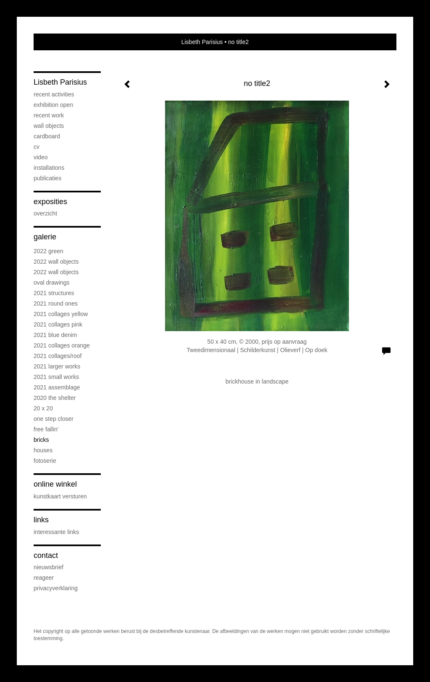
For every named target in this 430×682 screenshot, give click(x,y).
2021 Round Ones (56, 303)
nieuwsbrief (48, 567)
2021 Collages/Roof (57, 356)
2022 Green (48, 251)
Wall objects (49, 125)
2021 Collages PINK (58, 324)
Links (41, 520)
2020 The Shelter (55, 397)
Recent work (49, 115)
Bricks (41, 439)
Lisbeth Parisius (202, 42)
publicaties (47, 178)
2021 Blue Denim (55, 335)
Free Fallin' (46, 429)
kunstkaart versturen (60, 496)
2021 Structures (54, 293)
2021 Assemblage (57, 387)
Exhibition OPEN (53, 104)
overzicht (45, 213)
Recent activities (54, 94)
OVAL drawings (52, 282)
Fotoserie (45, 460)
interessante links (56, 532)
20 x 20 (43, 408)
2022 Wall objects (56, 261)
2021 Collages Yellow (61, 314)
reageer (44, 577)
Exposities (50, 201)
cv (36, 146)
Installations (49, 167)
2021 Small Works (56, 376)
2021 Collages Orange (62, 345)
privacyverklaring (56, 588)
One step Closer (53, 418)
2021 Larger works (57, 366)
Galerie (45, 237)
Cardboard (47, 136)
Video (40, 157)
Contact (46, 555)
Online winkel (55, 484)
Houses (43, 450)
